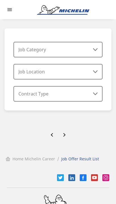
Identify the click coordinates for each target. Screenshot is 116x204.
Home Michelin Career (30, 159)
